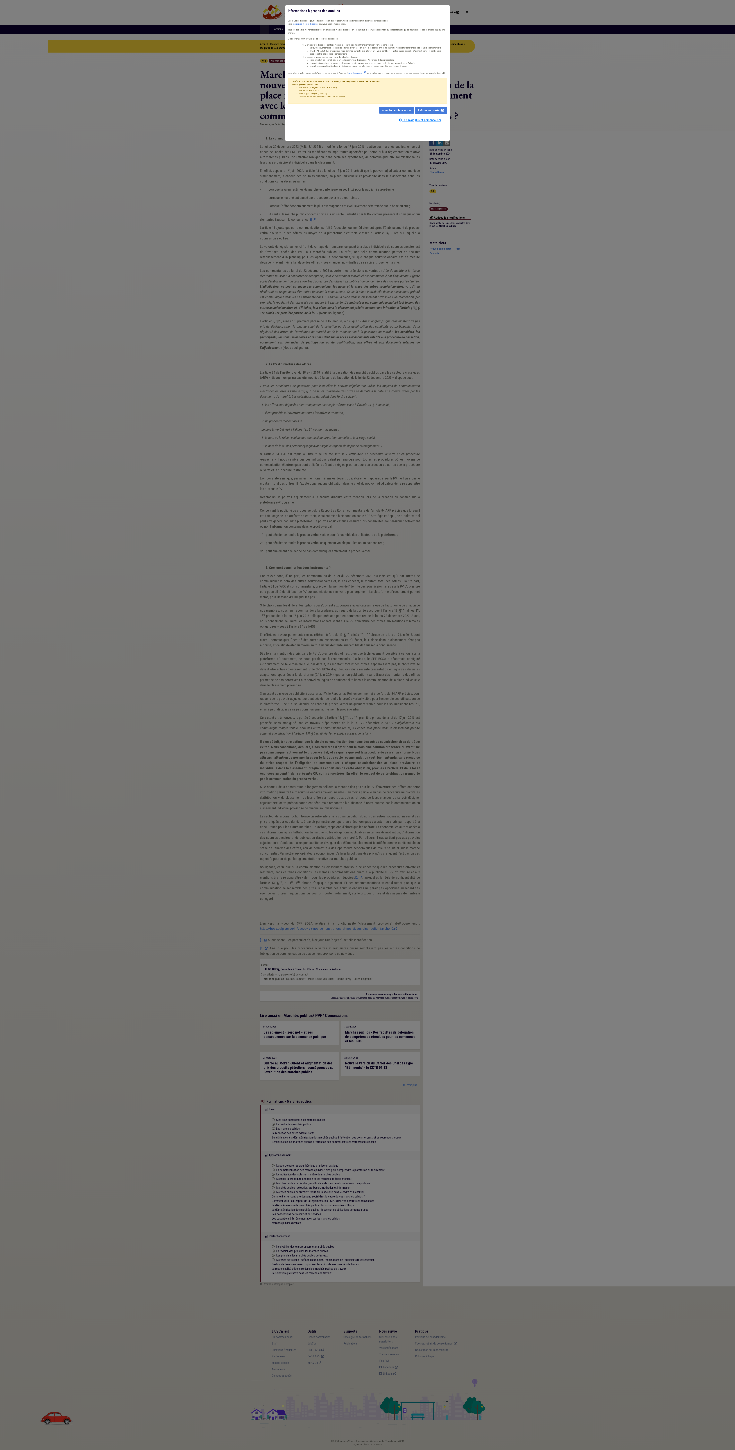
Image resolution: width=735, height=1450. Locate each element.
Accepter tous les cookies (396, 110)
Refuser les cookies (429, 110)
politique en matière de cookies (305, 24)
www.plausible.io (355, 73)
